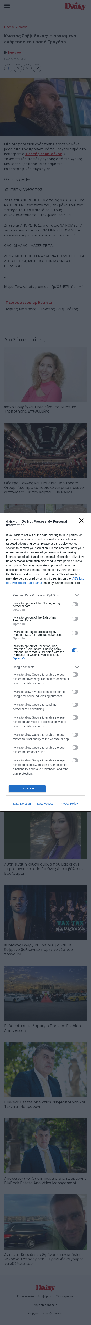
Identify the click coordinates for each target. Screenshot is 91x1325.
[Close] (83, 522)
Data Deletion (22, 803)
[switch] (75, 604)
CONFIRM (27, 788)
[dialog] (45, 662)
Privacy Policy (69, 803)
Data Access (45, 803)
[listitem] (45, 595)
